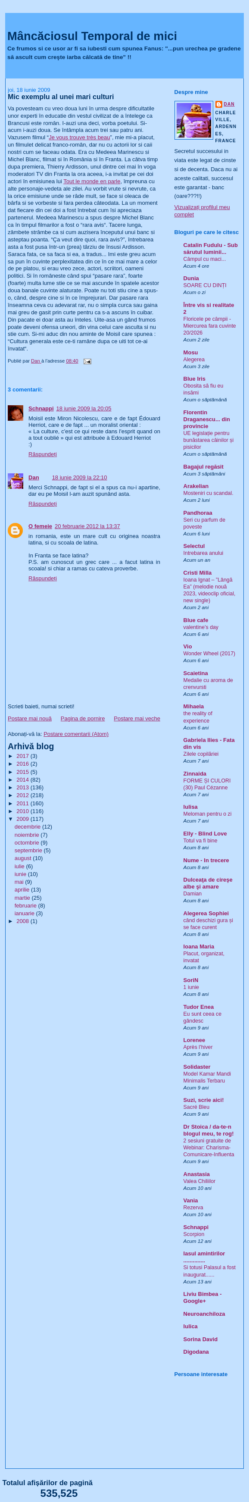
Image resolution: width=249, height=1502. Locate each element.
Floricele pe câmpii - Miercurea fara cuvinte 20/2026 (210, 326)
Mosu (191, 352)
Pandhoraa (198, 513)
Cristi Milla (198, 573)
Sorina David (201, 1339)
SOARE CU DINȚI (205, 285)
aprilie (23, 889)
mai (20, 882)
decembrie (28, 826)
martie (23, 898)
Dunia (191, 278)
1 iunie (191, 987)
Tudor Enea (199, 1007)
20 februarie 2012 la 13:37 (87, 526)
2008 (23, 921)
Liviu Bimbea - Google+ (203, 1297)
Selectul (194, 546)
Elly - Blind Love (205, 833)
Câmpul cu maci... (205, 259)
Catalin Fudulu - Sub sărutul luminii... (211, 248)
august (24, 858)
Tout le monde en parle (91, 181)
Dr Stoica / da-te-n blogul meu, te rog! (209, 1130)
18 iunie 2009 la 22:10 (79, 477)
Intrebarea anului (204, 553)
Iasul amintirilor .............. (204, 1257)
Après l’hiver (198, 1047)
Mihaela (194, 706)
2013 (23, 787)
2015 (23, 772)
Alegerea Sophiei (206, 913)
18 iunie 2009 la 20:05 (84, 408)
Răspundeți (42, 454)
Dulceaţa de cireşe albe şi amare (208, 883)
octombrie (28, 842)
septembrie (29, 850)
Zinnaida (195, 773)
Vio (188, 646)
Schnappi (41, 408)
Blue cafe (196, 620)
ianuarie (25, 913)
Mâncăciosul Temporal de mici (92, 36)
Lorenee (194, 1040)
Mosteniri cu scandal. (208, 493)
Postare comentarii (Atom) (76, 734)
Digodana (196, 1352)
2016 (23, 763)
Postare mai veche (137, 718)
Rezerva (193, 1208)
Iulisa (191, 807)
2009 (23, 819)
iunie (21, 874)
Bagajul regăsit (204, 466)
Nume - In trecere (206, 860)
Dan (33, 477)
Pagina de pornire (83, 718)
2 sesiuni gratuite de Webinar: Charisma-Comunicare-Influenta (209, 1148)
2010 (23, 811)
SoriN (191, 980)
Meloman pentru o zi (208, 814)
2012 (23, 795)
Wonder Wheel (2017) (210, 654)
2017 (23, 756)
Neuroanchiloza (204, 1314)
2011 (23, 803)
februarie (26, 905)
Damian (193, 894)
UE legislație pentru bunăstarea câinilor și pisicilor (209, 440)
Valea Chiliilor (200, 1181)
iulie (20, 866)
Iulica (191, 1326)
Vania (191, 1200)
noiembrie (28, 835)
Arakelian (196, 486)
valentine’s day (201, 627)
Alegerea (194, 360)
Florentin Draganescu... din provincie (207, 419)
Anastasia (197, 1174)
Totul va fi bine (201, 841)
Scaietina (196, 673)
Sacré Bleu (196, 1107)
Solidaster (197, 1067)
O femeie (40, 526)
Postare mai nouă (30, 718)
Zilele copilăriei (201, 754)
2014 (23, 779)
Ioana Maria (199, 946)
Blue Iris (194, 379)
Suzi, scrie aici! (204, 1100)
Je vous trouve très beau (79, 137)
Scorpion (194, 1234)
